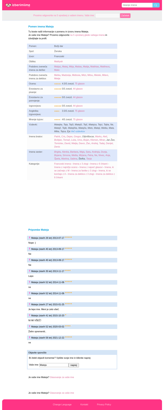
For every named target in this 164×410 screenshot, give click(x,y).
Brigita (57, 152)
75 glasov (80, 83)
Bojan (86, 140)
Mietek (97, 75)
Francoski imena (62, 164)
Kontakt (84, 404)
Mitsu (90, 75)
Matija (86, 66)
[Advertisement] (13, 63)
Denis (57, 147)
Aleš (105, 136)
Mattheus (105, 66)
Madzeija (66, 75)
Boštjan (58, 140)
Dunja (104, 152)
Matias (78, 66)
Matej (65, 66)
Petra (90, 155)
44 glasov (78, 89)
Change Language (62, 404)
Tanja (89, 158)
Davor (82, 143)
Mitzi (84, 75)
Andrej (94, 143)
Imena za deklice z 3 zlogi (81, 174)
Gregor (77, 136)
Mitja (71, 66)
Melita (74, 155)
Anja (107, 155)
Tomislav (58, 143)
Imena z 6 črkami (99, 164)
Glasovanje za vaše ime (62, 377)
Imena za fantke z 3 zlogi (83, 170)
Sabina (73, 158)
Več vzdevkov (78, 131)
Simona (66, 155)
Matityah (58, 61)
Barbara (74, 152)
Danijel (109, 143)
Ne (95, 155)
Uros (79, 140)
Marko (98, 136)
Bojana (57, 155)
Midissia (76, 75)
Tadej (102, 143)
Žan (88, 143)
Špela (57, 158)
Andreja (96, 152)
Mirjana (82, 155)
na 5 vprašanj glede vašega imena (87, 35)
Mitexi (105, 75)
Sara (88, 152)
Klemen (94, 140)
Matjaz (57, 66)
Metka (57, 75)
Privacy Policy (104, 404)
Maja (81, 152)
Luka (73, 140)
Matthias (94, 66)
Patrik (57, 136)
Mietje (57, 78)
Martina (65, 158)
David (67, 143)
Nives (101, 155)
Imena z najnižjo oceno (66, 167)
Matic (57, 70)
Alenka (65, 152)
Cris (63, 136)
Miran (102, 140)
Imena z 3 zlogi (80, 164)
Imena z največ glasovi (90, 167)
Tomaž (66, 140)
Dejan (70, 136)
